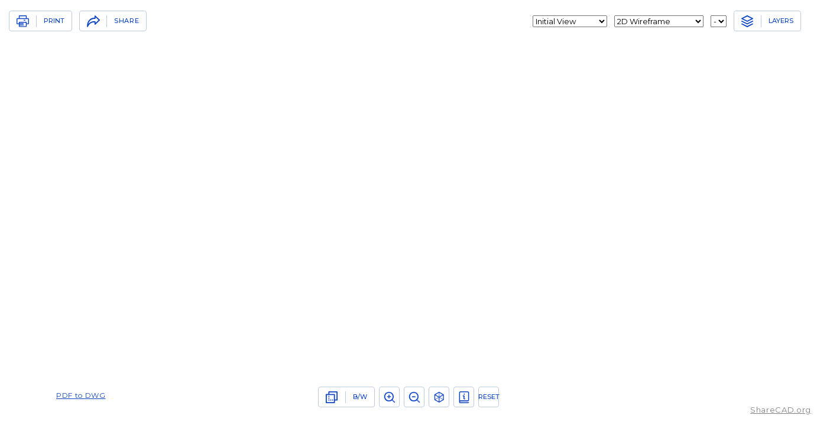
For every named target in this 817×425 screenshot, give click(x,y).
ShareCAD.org (780, 409)
